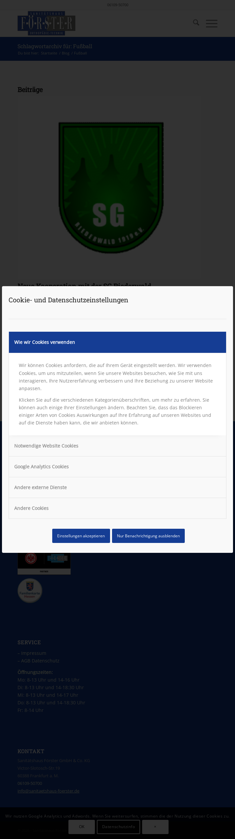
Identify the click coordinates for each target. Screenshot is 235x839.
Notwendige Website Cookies (46, 446)
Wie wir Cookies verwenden (44, 342)
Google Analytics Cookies (41, 466)
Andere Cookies (31, 508)
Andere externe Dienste (40, 487)
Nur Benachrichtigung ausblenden (148, 536)
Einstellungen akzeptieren (81, 536)
